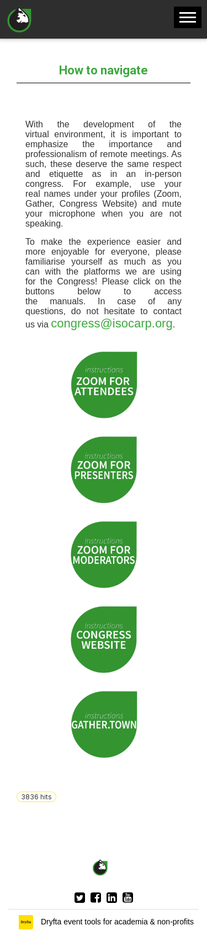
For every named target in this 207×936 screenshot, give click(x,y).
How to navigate (103, 70)
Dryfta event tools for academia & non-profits (116, 921)
